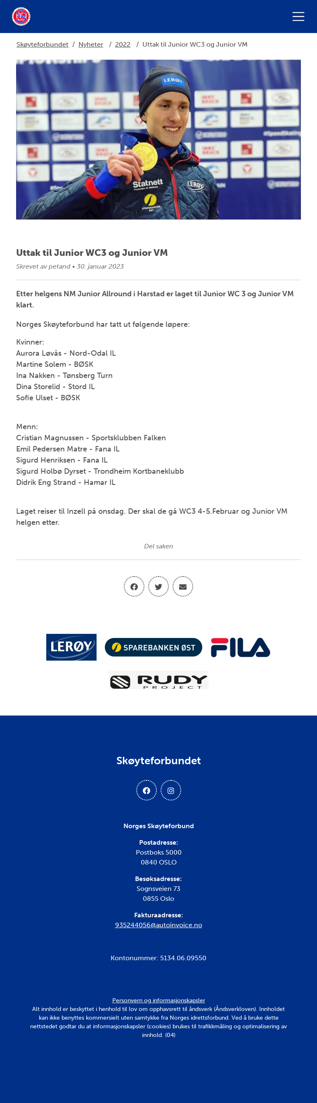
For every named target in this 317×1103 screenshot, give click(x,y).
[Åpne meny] (300, 16)
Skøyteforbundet (43, 44)
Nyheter (90, 44)
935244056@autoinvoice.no (158, 925)
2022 (122, 44)
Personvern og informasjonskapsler (158, 1000)
